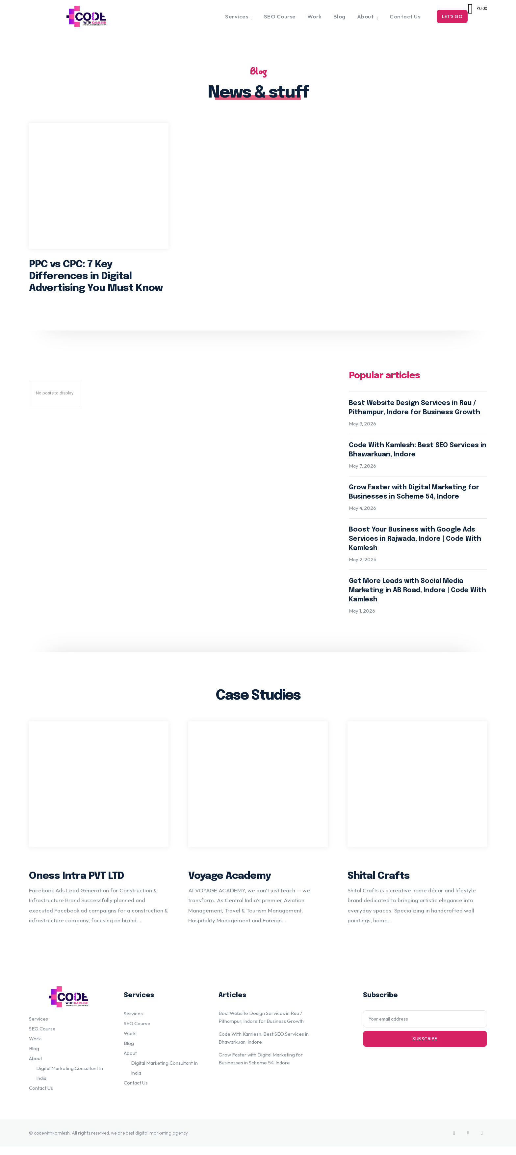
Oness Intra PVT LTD (76, 884)
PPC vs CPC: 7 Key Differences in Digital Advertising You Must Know (96, 280)
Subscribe (425, 1047)
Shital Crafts (379, 884)
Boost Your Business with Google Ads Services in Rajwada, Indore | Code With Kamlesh (415, 544)
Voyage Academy (229, 884)
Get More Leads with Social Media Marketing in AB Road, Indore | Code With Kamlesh (417, 595)
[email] (425, 1027)
